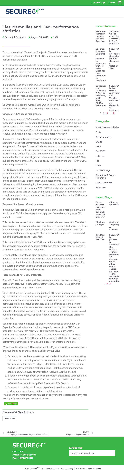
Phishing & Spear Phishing (106, 176)
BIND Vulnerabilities (107, 127)
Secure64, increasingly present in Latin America (102, 36)
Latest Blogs (103, 170)
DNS (55, 37)
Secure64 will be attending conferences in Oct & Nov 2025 (115, 37)
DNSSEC (101, 151)
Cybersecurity (104, 137)
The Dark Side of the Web (100, 237)
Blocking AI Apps (100, 223)
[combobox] (92, 453)
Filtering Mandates (114, 203)
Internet (100, 156)
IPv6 (98, 165)
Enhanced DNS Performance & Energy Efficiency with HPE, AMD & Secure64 (103, 96)
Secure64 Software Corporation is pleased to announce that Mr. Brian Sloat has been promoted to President (102, 65)
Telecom (101, 187)
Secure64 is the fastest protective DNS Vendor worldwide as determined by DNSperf (115, 98)
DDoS (99, 141)
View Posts (10, 418)
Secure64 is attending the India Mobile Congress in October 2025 (114, 59)
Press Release (104, 182)
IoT (97, 160)
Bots (98, 132)
